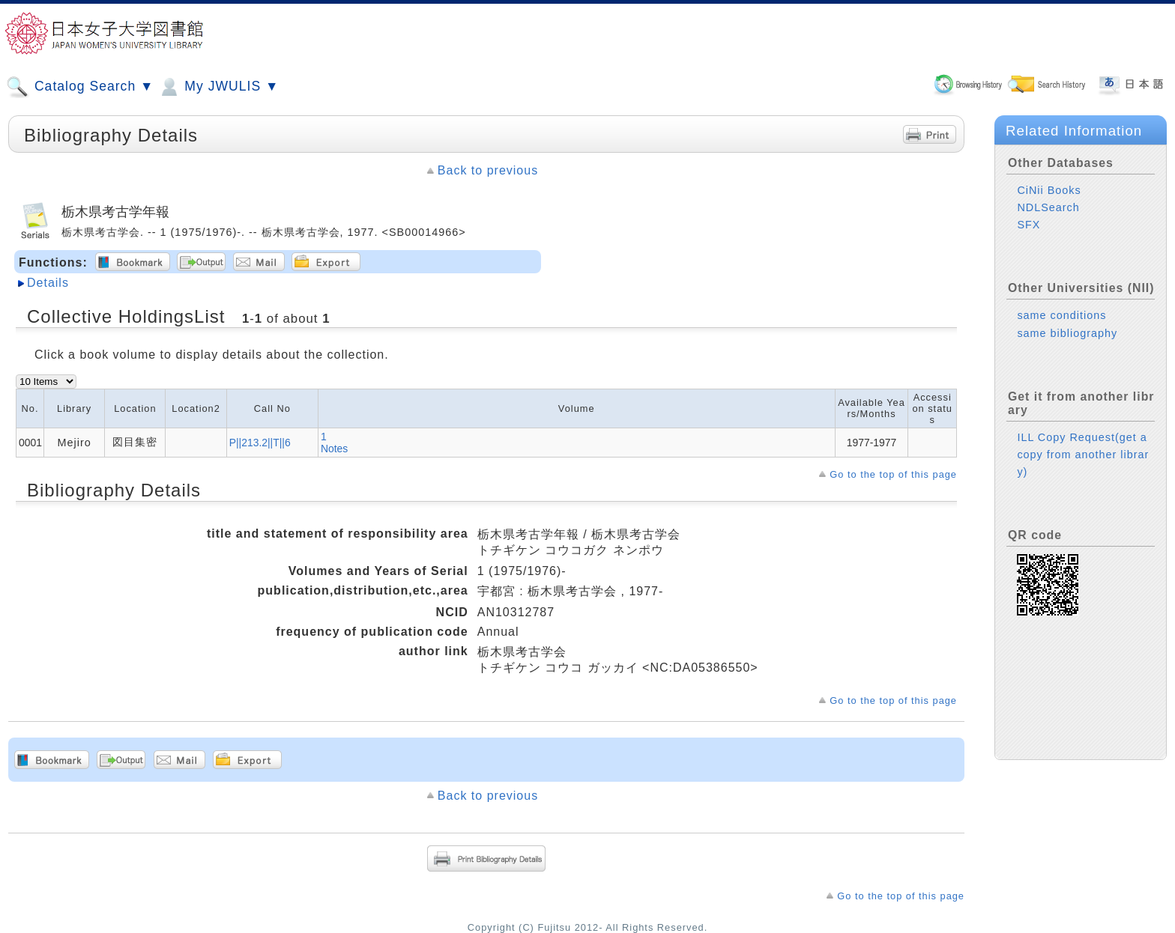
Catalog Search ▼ (80, 87)
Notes (334, 449)
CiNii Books (1049, 190)
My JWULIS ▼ (218, 87)
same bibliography (1067, 333)
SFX (1028, 225)
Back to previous (488, 170)
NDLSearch (1048, 207)
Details (48, 282)
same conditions (1061, 315)
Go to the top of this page (893, 474)
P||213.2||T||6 (260, 443)
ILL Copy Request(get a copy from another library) (1083, 454)
